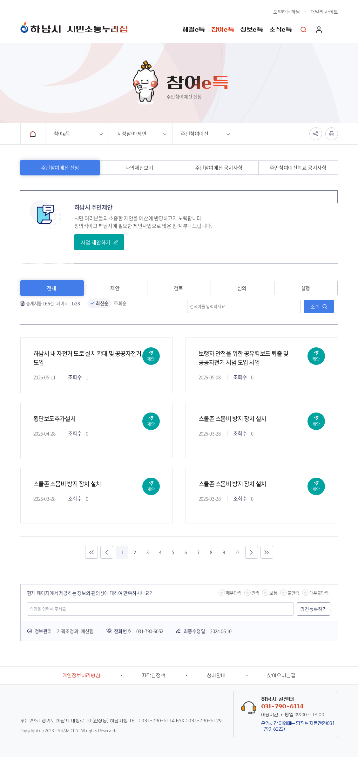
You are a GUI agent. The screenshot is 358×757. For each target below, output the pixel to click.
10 (236, 552)
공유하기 (315, 133)
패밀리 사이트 (324, 11)
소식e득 (280, 29)
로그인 (319, 29)
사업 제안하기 (96, 242)
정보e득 (251, 29)
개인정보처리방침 (81, 676)
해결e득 (193, 29)
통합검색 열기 (303, 29)
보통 (273, 593)
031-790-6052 (149, 631)
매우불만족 (319, 593)
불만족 (293, 593)
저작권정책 (153, 676)
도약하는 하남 (286, 11)
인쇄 (331, 133)
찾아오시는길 (281, 676)
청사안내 (216, 676)
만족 (255, 593)
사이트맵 (334, 29)
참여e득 (222, 29)
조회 (315, 306)
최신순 (102, 303)
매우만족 (233, 593)
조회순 (120, 303)
